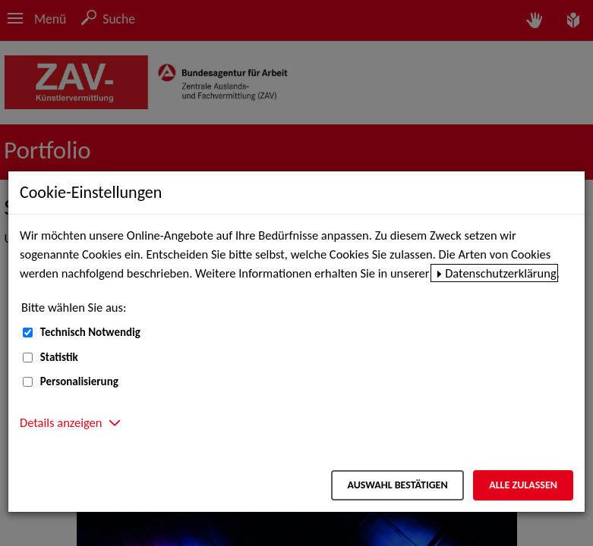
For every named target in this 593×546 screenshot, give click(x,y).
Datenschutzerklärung (501, 273)
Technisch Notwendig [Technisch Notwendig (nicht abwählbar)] (90, 332)
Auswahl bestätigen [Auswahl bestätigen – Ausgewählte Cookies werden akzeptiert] (397, 485)
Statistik (59, 357)
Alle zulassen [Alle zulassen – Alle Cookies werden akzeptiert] (523, 485)
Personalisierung (79, 381)
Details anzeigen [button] (61, 422)
